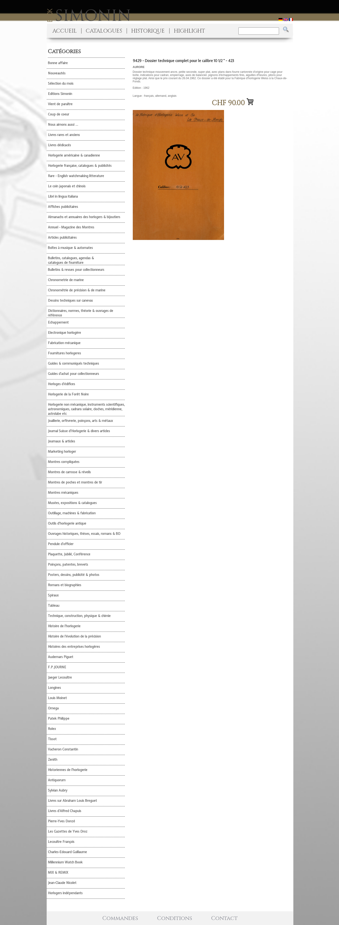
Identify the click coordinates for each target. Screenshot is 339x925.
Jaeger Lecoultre (60, 677)
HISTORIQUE (148, 31)
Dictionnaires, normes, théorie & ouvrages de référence (80, 313)
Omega (53, 708)
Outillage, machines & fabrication (72, 513)
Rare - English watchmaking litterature (76, 176)
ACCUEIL (64, 31)
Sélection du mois (60, 83)
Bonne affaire (58, 63)
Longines (54, 688)
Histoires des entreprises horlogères (74, 647)
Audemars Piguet (60, 657)
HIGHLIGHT (189, 31)
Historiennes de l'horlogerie (67, 770)
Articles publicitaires (62, 237)
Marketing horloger (62, 451)
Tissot (52, 739)
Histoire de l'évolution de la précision (74, 636)
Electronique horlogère (64, 333)
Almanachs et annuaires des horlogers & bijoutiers (84, 217)
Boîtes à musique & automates (70, 248)
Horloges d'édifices (61, 384)
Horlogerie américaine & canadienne (74, 155)
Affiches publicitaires (63, 207)
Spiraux (53, 595)
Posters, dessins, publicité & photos (73, 575)
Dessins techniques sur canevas (70, 300)
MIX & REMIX (58, 872)
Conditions (174, 918)
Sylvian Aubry (57, 790)
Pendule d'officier (60, 544)
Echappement (58, 322)
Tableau (53, 606)
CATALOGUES (104, 31)
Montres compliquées (63, 462)
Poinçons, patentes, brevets (68, 564)
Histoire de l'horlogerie (64, 626)
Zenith (52, 760)
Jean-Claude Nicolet (62, 883)
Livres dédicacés (59, 145)
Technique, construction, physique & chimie (79, 616)
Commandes (120, 918)
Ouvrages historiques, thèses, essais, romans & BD (84, 534)
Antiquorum (56, 780)
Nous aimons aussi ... (63, 125)
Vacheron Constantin (63, 749)
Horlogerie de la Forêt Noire (68, 394)
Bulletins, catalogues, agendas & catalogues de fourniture (71, 260)
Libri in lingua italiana (63, 196)
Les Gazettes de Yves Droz (67, 831)
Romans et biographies (64, 585)
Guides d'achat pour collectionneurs (73, 374)
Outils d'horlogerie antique (67, 523)
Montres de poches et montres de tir (75, 482)
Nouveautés (56, 73)
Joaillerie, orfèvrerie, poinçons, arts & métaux (80, 421)
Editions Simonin (60, 94)
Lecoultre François (61, 842)
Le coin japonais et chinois (67, 186)
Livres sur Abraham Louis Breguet (72, 801)
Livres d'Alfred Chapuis (64, 811)
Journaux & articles (61, 441)
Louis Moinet (57, 698)
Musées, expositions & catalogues (72, 503)
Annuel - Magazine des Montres (71, 227)
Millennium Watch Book (65, 862)
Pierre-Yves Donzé (61, 821)
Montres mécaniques (63, 493)
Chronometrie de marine (66, 280)
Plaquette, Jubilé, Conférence (69, 554)
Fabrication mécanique (64, 343)
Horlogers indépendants (65, 893)
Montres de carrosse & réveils (69, 472)
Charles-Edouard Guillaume (67, 852)
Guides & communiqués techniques (73, 363)
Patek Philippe (58, 718)
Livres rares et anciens (64, 135)
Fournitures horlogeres (64, 353)
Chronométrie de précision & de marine (76, 290)
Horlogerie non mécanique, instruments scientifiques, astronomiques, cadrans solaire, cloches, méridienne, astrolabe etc (86, 409)
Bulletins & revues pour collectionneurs (76, 270)
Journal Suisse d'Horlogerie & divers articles (79, 431)
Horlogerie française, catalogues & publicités (80, 166)
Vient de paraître (60, 104)
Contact (224, 918)
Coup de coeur (58, 114)
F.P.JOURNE (57, 667)
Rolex (52, 729)
